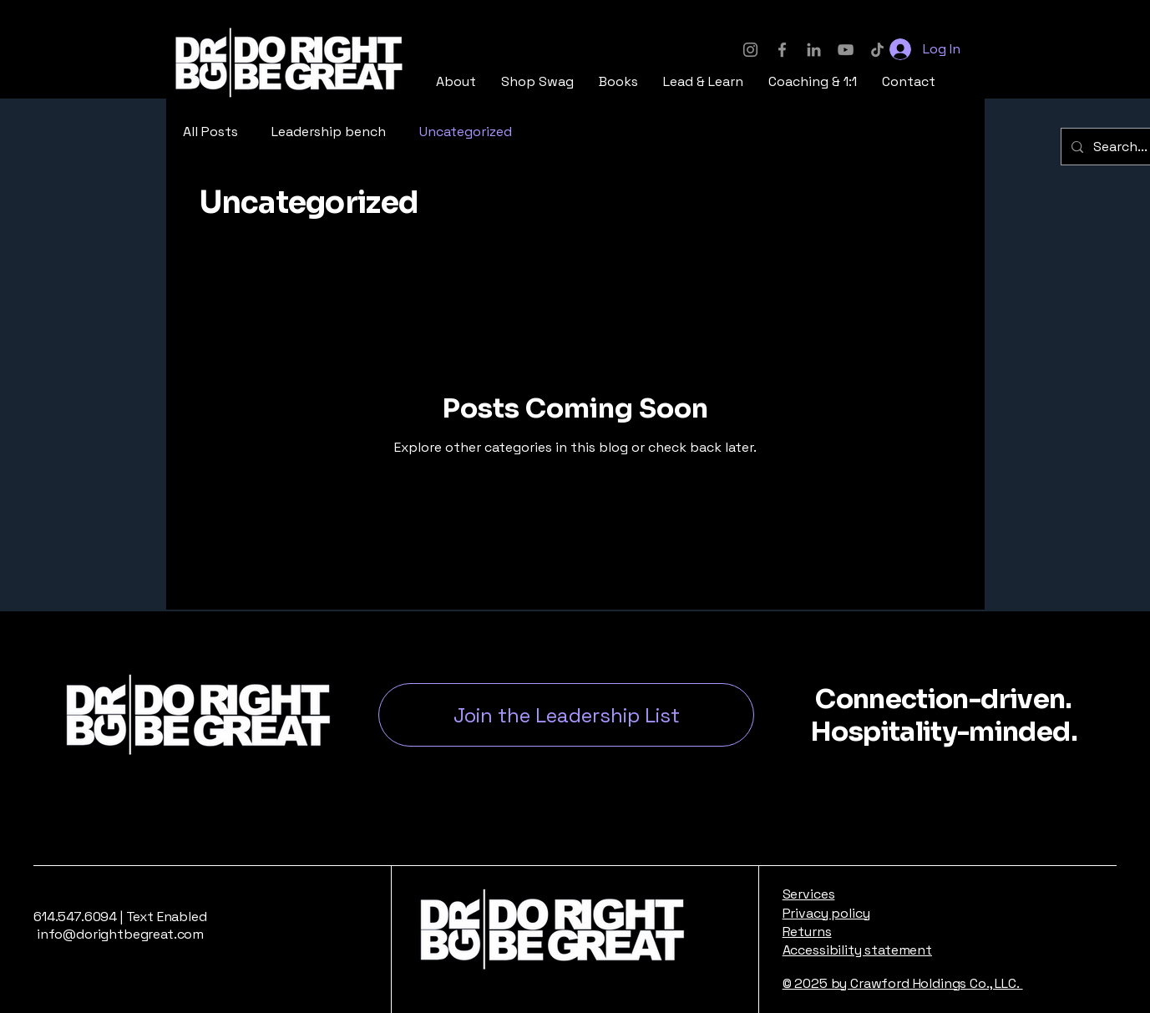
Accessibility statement (857, 950)
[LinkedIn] (813, 49)
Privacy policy (826, 913)
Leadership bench (328, 131)
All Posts (210, 131)
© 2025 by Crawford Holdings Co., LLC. (903, 983)
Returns (807, 931)
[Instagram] (750, 49)
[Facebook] (782, 49)
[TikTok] (877, 49)
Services (809, 894)
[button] (537, 82)
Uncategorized (465, 131)
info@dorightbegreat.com (118, 934)
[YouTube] (845, 49)
